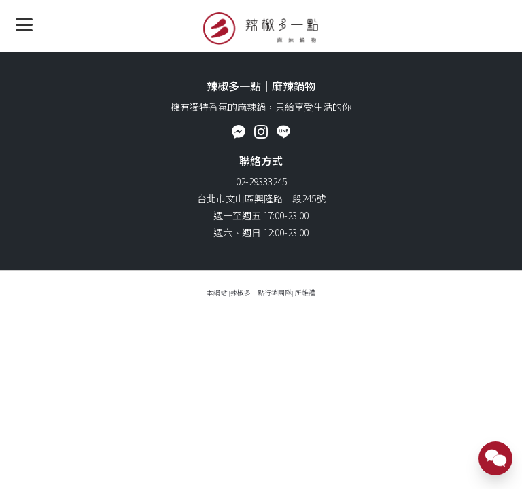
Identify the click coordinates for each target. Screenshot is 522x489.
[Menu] (24, 24)
